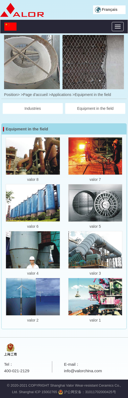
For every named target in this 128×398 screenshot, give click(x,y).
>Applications (60, 94)
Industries (32, 108)
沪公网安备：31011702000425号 (87, 392)
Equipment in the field (95, 108)
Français (106, 10)
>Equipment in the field (92, 94)
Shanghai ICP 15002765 (38, 392)
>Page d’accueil (34, 94)
